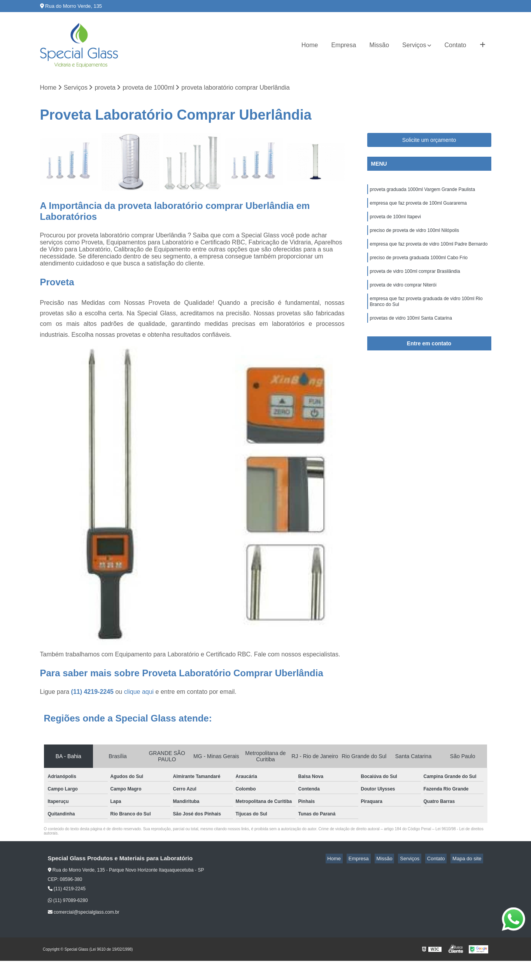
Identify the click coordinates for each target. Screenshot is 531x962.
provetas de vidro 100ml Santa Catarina (411, 331)
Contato (455, 45)
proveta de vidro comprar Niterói (404, 294)
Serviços (414, 45)
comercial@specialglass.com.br (83, 913)
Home (309, 45)
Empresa (343, 45)
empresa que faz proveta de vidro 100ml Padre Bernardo (429, 250)
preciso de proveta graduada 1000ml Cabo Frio (419, 265)
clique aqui (139, 693)
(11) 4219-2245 (93, 693)
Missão (379, 45)
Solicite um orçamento (429, 141)
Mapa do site (468, 860)
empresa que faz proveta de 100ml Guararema (418, 206)
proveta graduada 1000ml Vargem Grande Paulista (422, 191)
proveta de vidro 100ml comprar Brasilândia (415, 280)
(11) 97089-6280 (68, 901)
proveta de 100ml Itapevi (395, 220)
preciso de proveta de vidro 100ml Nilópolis (415, 235)
